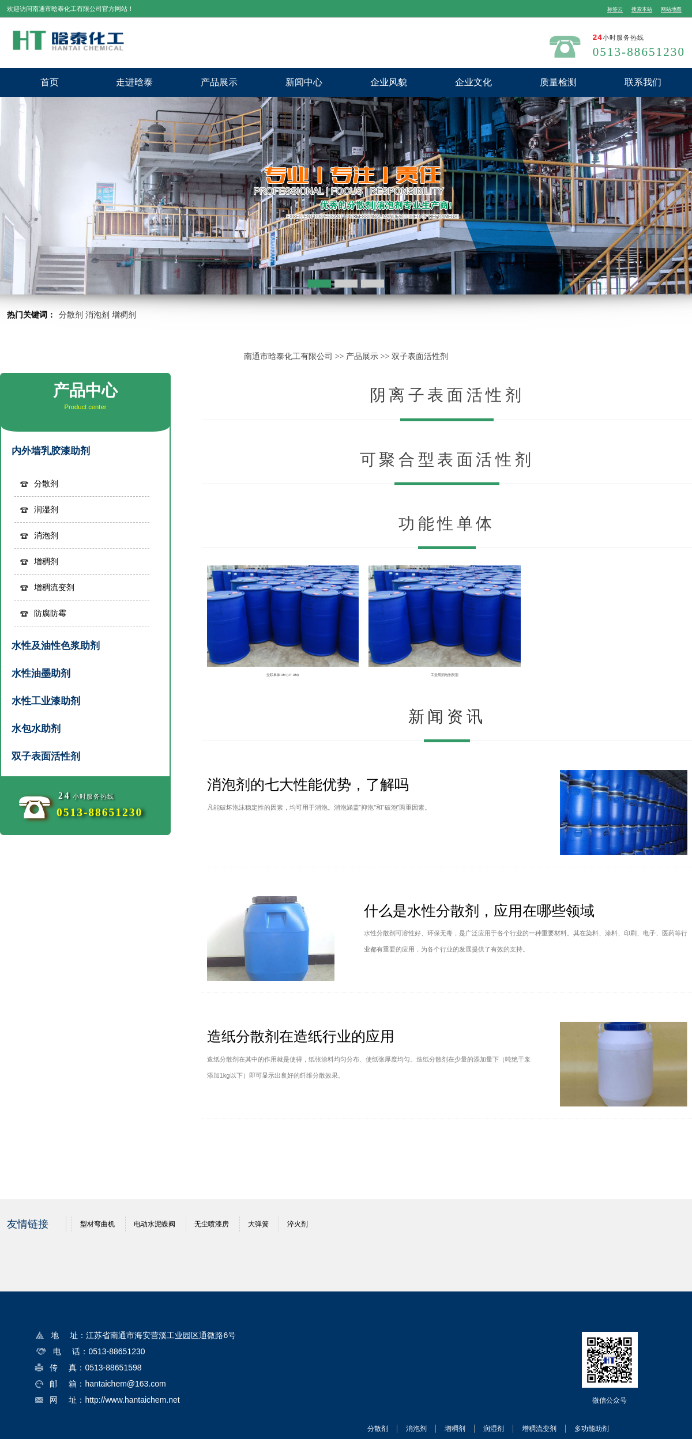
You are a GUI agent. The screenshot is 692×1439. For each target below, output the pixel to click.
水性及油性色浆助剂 (56, 645)
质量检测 (558, 82)
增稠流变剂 (54, 587)
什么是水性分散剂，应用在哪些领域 (479, 910)
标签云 (615, 9)
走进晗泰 (134, 82)
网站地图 (671, 9)
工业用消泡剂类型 (444, 675)
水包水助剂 (36, 728)
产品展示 (219, 82)
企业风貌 (388, 82)
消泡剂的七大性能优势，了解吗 (308, 784)
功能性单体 (446, 523)
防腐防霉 (50, 613)
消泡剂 (97, 314)
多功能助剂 (591, 1429)
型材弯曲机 (97, 1224)
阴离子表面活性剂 (447, 395)
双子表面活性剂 (420, 356)
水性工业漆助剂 (46, 701)
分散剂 (71, 314)
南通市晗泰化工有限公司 (288, 356)
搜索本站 (641, 9)
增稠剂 (124, 314)
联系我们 (643, 82)
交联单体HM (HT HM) (282, 675)
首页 (49, 82)
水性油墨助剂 (41, 673)
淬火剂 (297, 1224)
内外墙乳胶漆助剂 (51, 450)
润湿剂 (46, 509)
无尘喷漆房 (211, 1224)
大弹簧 (258, 1224)
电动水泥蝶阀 (154, 1224)
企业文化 (473, 82)
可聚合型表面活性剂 (447, 460)
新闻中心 (303, 82)
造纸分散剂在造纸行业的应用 (300, 1036)
